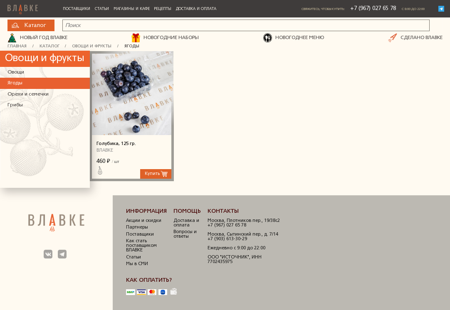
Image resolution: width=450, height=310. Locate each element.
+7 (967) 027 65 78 (373, 8)
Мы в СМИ (137, 264)
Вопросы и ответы (185, 234)
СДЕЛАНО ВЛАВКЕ (415, 37)
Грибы (15, 105)
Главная (17, 46)
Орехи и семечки (28, 94)
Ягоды (131, 46)
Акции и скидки (143, 221)
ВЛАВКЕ (104, 150)
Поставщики (76, 9)
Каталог (29, 26)
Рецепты (162, 9)
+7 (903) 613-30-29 (227, 239)
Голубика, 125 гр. (131, 93)
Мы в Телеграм (62, 254)
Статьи (102, 9)
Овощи (15, 72)
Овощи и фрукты (91, 46)
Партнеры (137, 227)
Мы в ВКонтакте (48, 254)
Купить (152, 174)
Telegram (441, 9)
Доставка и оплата (196, 9)
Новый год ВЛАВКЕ (37, 37)
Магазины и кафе (132, 9)
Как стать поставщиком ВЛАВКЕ (141, 246)
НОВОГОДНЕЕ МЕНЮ (293, 37)
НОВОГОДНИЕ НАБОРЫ (165, 37)
